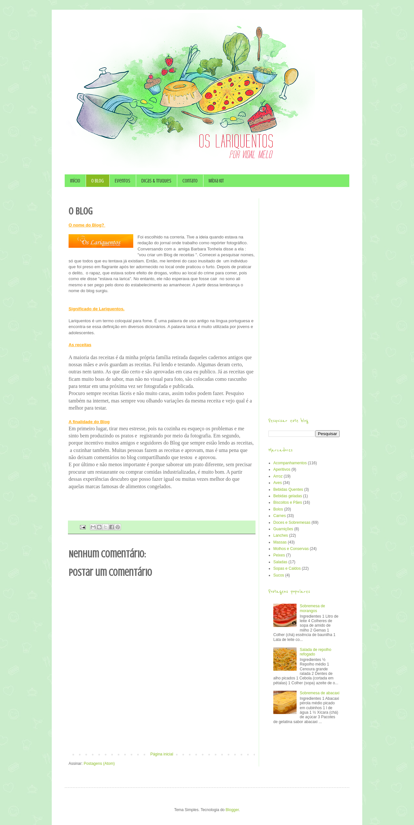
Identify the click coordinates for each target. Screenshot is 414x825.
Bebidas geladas (287, 496)
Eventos (122, 181)
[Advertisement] (161, 734)
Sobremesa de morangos (312, 608)
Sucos (278, 575)
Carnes (279, 515)
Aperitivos (281, 469)
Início (75, 181)
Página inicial (161, 754)
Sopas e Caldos (287, 568)
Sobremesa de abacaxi (320, 693)
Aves (277, 482)
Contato (190, 181)
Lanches (280, 535)
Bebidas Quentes (288, 489)
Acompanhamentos (290, 463)
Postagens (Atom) (99, 763)
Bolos (278, 509)
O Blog (97, 181)
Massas (280, 542)
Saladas (280, 562)
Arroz (278, 476)
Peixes (279, 555)
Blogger (232, 810)
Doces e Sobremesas (291, 522)
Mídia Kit (216, 181)
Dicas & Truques (156, 181)
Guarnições (283, 529)
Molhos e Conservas (291, 548)
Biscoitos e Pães (287, 502)
